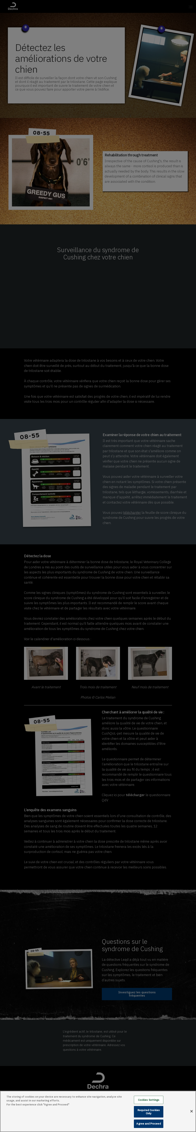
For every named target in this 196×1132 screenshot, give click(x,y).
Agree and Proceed (148, 1123)
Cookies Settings (149, 1100)
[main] (98, 1111)
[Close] (191, 1111)
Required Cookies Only (149, 1111)
